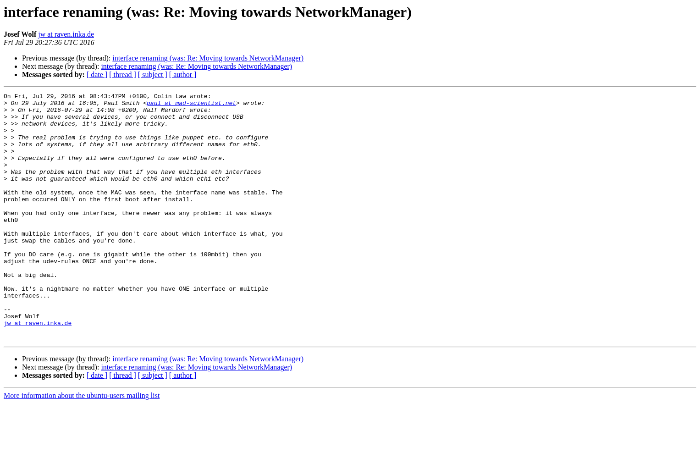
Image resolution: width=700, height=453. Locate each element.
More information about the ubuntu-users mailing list (82, 445)
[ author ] (183, 74)
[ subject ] (152, 74)
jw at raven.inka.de (66, 34)
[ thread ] (122, 74)
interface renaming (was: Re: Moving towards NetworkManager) (207, 58)
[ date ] (97, 74)
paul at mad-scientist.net (191, 105)
